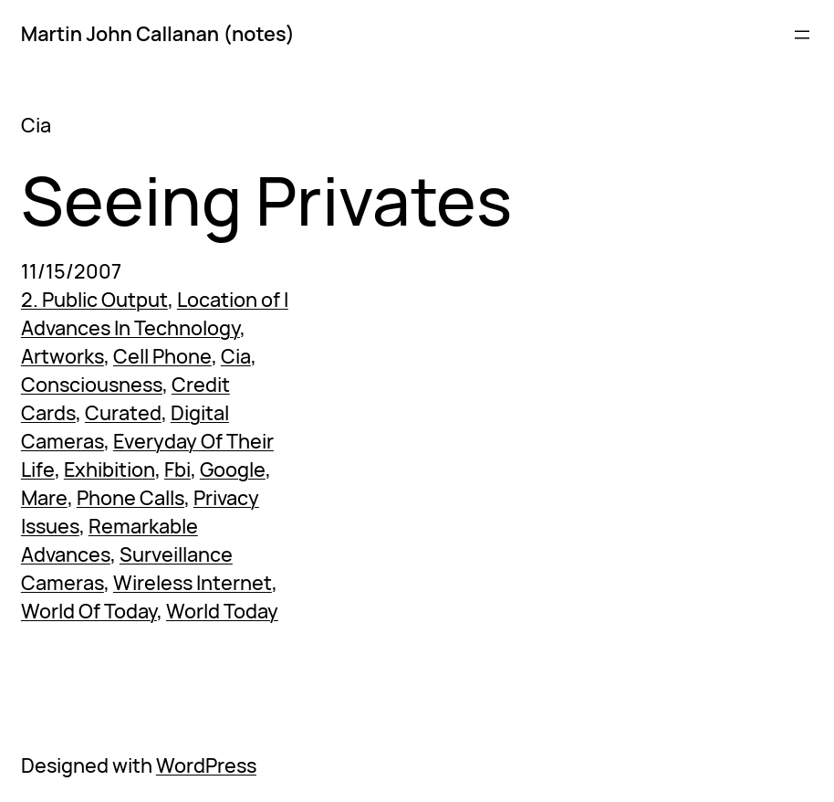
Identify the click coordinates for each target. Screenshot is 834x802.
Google (233, 469)
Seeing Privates (266, 200)
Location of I (232, 299)
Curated (123, 413)
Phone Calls (130, 498)
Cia (236, 356)
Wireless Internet (192, 582)
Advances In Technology (130, 328)
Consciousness (91, 384)
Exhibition (109, 469)
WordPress (206, 765)
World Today (222, 611)
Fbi (177, 469)
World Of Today (89, 611)
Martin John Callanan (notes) (158, 33)
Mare (44, 498)
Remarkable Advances (109, 540)
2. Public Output (94, 299)
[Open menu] (802, 35)
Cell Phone (162, 356)
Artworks (62, 356)
